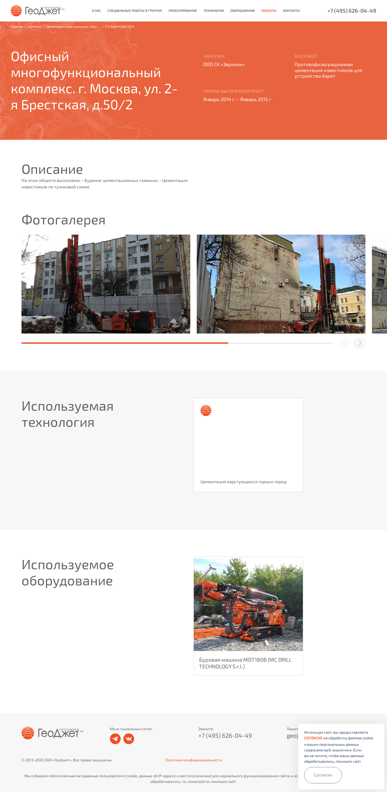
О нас (96, 11)
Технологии (213, 11)
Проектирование (183, 11)
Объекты (269, 11)
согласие (313, 738)
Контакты (291, 11)
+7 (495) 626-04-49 (351, 11)
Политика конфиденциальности (193, 760)
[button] (359, 343)
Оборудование (242, 11)
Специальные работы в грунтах (135, 11)
